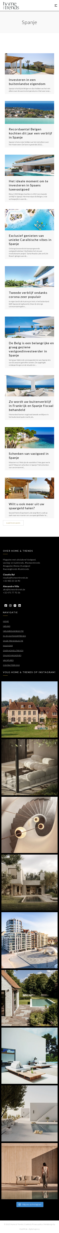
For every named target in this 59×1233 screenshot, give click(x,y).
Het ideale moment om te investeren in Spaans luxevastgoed (28, 185)
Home (6, 621)
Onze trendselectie (13, 641)
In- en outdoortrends (14, 636)
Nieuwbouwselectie (13, 631)
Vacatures (8, 660)
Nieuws (6, 626)
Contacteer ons (11, 665)
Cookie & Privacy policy (33, 1224)
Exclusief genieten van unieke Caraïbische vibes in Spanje (30, 240)
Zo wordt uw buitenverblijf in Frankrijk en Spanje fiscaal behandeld (31, 406)
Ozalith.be (23, 1229)
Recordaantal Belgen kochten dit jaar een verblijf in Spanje (30, 133)
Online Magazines (12, 655)
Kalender (8, 645)
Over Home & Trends (13, 650)
